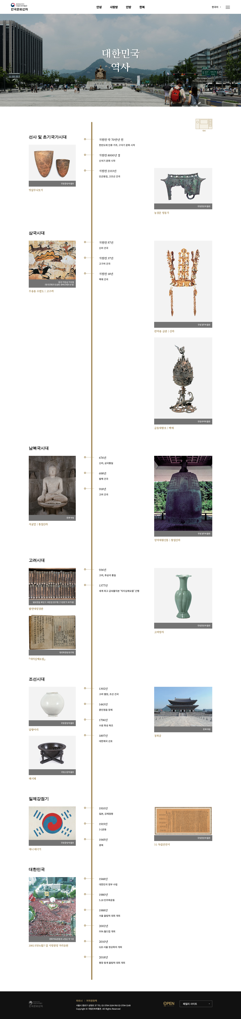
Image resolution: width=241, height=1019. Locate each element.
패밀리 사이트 (190, 1004)
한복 (142, 7)
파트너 (79, 1000)
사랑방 (114, 7)
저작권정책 (91, 1000)
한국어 (215, 7)
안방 (128, 7)
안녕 (99, 7)
